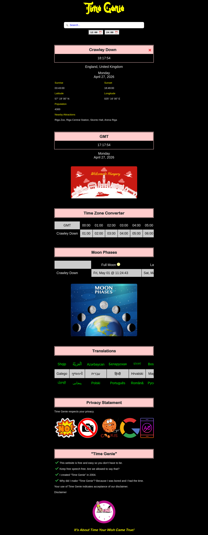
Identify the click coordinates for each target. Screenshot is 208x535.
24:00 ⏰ (112, 32)
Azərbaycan (96, 364)
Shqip (62, 364)
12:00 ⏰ (96, 32)
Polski (95, 383)
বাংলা (137, 364)
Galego (62, 373)
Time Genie (104, 8)
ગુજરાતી (77, 373)
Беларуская (118, 364)
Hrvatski (137, 373)
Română (137, 383)
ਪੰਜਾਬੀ (62, 383)
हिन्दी (118, 374)
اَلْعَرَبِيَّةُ (77, 364)
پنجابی (77, 383)
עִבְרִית (95, 373)
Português (117, 383)
